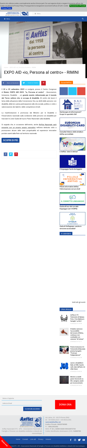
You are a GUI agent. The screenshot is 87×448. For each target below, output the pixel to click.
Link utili (33, 439)
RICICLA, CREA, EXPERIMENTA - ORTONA (78, 272)
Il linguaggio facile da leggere (71, 169)
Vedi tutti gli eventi (78, 302)
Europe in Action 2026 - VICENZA (77, 241)
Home (18, 439)
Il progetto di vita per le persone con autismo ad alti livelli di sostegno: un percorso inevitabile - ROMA (72, 289)
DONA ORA (65, 404)
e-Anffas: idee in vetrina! (69, 152)
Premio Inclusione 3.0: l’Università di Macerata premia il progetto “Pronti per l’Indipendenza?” (77, 351)
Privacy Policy (6, 8)
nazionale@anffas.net (53, 422)
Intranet (48, 439)
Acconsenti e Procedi (77, 6)
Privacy (40, 439)
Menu (37, 14)
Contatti (25, 439)
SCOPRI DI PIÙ (10, 140)
